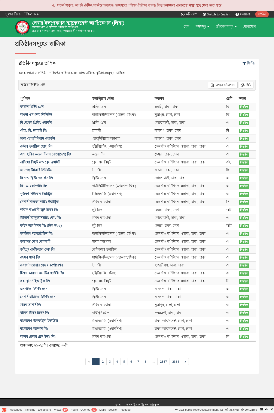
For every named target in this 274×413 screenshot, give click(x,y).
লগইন (262, 14)
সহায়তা (243, 14)
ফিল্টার (249, 63)
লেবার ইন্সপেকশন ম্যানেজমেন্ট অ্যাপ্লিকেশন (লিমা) (78, 23)
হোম (186, 26)
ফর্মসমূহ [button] (202, 26)
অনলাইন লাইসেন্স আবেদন (142, 405)
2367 (163, 361)
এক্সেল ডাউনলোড (222, 85)
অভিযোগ (189, 14)
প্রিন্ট (246, 85)
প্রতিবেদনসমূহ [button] (226, 26)
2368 (175, 361)
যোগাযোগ (249, 26)
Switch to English (217, 14)
